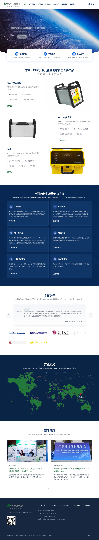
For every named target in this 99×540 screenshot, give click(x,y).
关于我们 (32, 4)
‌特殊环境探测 (26, 94)
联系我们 (64, 4)
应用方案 (53, 506)
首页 (25, 4)
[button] (8, 315)
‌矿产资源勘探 (64, 129)
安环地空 (73, 4)
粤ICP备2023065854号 (39, 535)
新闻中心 (56, 4)
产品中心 (40, 4)
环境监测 (79, 134)
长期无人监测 (13, 100)
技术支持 (51, 535)
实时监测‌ (32, 166)
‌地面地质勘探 (13, 94)
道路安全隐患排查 (28, 100)
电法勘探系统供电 (14, 161)
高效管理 (22, 166)
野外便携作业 (29, 161)
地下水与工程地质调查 (81, 129)
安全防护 (11, 166)
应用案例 (48, 4)
